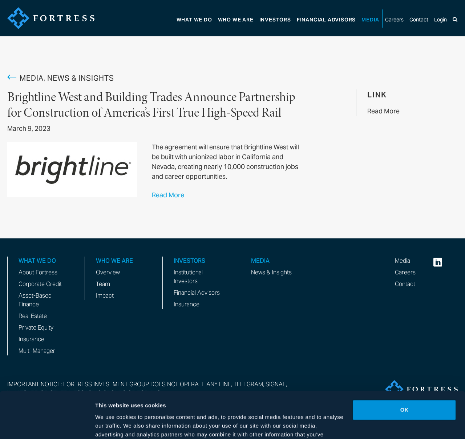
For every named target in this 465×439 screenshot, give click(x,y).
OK (404, 371)
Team (103, 284)
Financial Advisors (197, 293)
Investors (275, 20)
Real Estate (33, 316)
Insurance (31, 339)
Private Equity (36, 327)
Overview (108, 272)
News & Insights (271, 272)
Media (370, 20)
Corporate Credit (40, 284)
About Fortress (38, 272)
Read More (168, 195)
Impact (105, 295)
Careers (394, 20)
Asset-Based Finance (35, 300)
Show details (112, 425)
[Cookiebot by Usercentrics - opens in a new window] (47, 424)
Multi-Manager (37, 351)
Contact (418, 20)
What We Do (194, 20)
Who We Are (236, 20)
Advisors (326, 20)
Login (440, 20)
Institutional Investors (188, 277)
